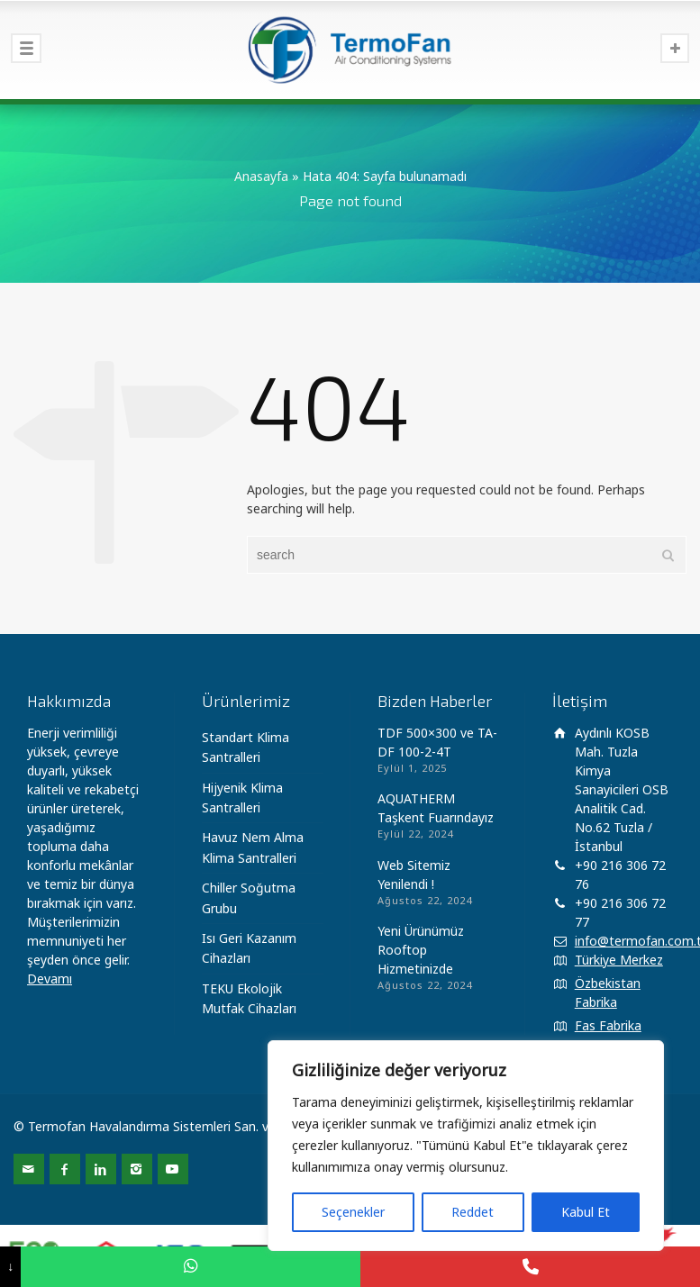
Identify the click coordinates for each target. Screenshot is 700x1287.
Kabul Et (585, 1211)
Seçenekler (353, 1211)
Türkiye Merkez (619, 959)
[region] (466, 1145)
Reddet (472, 1211)
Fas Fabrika (608, 1025)
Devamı (49, 978)
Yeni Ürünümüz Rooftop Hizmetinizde (420, 949)
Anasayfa (261, 176)
